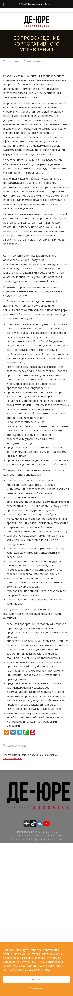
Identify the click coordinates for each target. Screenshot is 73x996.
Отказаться (37, 988)
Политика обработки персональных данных (36, 835)
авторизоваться (12, 758)
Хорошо (36, 979)
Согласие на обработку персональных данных (36, 839)
